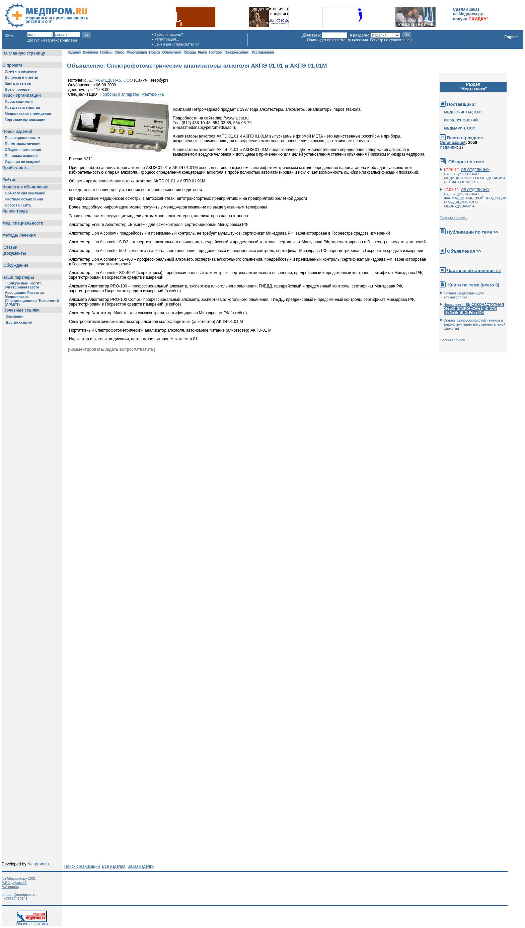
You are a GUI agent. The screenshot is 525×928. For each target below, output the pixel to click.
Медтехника (152, 94)
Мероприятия (136, 52)
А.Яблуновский (14, 882)
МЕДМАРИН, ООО (459, 128)
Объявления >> (464, 251)
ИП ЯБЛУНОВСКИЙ (461, 120)
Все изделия (113, 866)
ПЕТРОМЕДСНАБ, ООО (110, 80)
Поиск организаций (82, 866)
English (511, 37)
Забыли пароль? (168, 34)
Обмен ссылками (32, 922)
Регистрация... (166, 39)
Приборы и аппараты (119, 94)
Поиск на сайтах (236, 52)
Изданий (448, 147)
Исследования (262, 52)
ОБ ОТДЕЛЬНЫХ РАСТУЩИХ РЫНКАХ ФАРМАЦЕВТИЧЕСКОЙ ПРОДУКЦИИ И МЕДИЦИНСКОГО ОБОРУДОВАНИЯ (475, 198)
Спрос (119, 52)
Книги (202, 52)
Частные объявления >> (474, 270)
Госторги (216, 52)
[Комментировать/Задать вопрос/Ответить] (111, 349)
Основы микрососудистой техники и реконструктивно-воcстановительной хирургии (474, 324)
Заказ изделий (141, 866)
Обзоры (190, 52)
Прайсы (106, 52)
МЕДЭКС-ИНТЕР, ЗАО (463, 112)
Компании (90, 52)
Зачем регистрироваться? (176, 44)
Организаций (453, 142)
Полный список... (454, 218)
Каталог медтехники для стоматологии (463, 295)
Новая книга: (473, 309)
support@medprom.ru (19, 895)
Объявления (171, 52)
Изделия (74, 52)
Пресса (154, 52)
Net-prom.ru (38, 864)
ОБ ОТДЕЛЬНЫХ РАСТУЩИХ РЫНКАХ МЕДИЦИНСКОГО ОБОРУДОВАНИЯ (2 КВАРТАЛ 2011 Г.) (474, 176)
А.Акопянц (10, 886)
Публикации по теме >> (473, 232)
